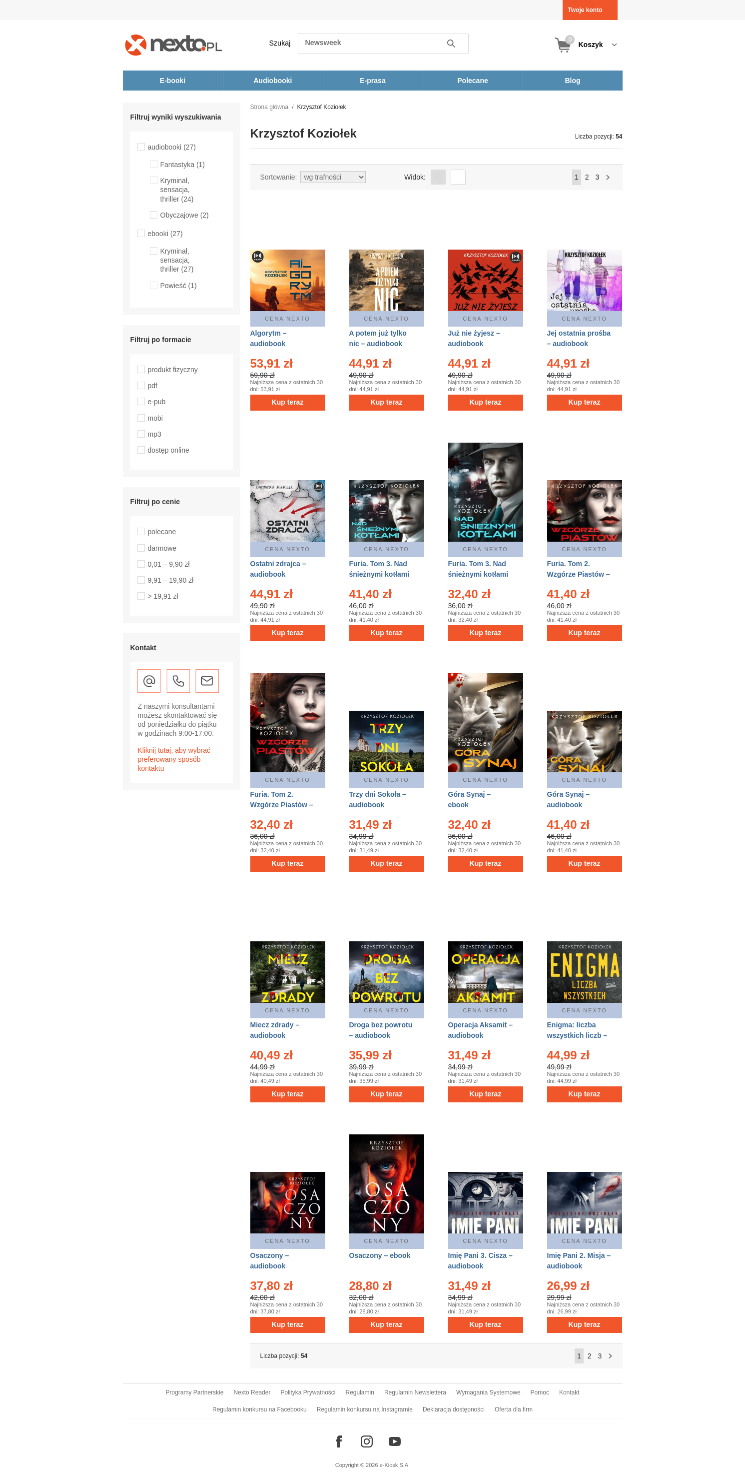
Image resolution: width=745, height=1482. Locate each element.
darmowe (162, 548)
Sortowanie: (278, 177)
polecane (162, 532)
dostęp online (168, 450)
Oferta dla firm (514, 1409)
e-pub (157, 402)
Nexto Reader (251, 1392)
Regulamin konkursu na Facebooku (259, 1409)
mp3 (154, 434)
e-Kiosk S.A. (395, 1465)
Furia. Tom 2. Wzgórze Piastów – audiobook (578, 574)
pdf (152, 386)
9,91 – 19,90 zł (171, 580)
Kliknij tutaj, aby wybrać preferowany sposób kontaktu (174, 759)
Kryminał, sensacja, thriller (177, 190)
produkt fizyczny (173, 370)
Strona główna (269, 107)
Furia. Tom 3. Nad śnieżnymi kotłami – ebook (478, 574)
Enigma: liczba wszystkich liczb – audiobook (577, 1035)
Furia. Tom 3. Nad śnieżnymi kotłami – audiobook (379, 574)
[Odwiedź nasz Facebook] (339, 1441)
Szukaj (280, 43)
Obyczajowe (184, 215)
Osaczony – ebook (380, 1255)
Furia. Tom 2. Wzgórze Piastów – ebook (281, 804)
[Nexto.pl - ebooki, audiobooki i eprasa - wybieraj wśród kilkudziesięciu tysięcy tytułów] (173, 45)
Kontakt (569, 1392)
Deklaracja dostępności (454, 1409)
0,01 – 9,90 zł (169, 564)
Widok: (415, 177)
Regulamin (360, 1392)
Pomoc (540, 1392)
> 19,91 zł (163, 596)
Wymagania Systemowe (488, 1392)
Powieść (178, 286)
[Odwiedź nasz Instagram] (367, 1441)
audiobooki (172, 147)
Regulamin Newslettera (415, 1392)
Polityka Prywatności (307, 1392)
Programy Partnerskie (194, 1392)
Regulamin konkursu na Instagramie (365, 1409)
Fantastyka (182, 165)
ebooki (165, 234)
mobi (155, 418)
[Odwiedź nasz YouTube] (395, 1441)
